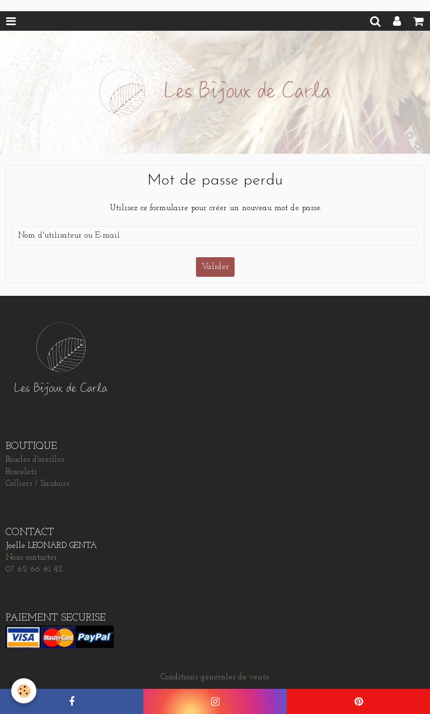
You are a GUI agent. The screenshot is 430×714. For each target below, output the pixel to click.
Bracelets (21, 472)
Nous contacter (31, 558)
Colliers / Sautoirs (37, 484)
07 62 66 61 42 (34, 569)
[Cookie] (23, 690)
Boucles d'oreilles (35, 460)
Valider (215, 267)
